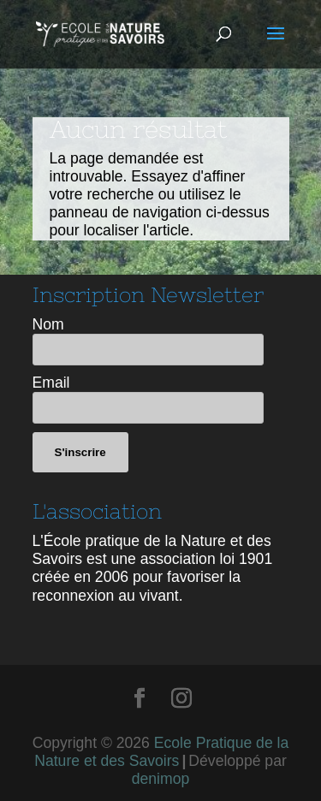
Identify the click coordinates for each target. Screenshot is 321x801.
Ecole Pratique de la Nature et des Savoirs (161, 751)
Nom (48, 324)
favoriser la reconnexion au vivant (137, 585)
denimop (161, 778)
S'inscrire (80, 452)
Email (51, 382)
